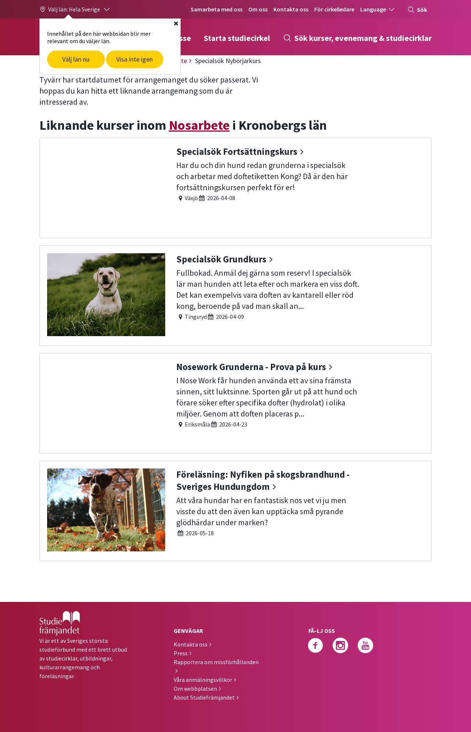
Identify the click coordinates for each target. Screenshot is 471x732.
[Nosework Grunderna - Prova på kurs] (235, 402)
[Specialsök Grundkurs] (235, 294)
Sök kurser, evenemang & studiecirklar (357, 38)
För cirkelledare (334, 9)
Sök (417, 9)
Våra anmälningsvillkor (203, 679)
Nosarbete (199, 125)
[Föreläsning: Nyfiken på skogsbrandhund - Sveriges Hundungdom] (235, 509)
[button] (75, 9)
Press (181, 653)
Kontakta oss (290, 9)
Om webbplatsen (195, 688)
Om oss (258, 9)
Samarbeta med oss (216, 9)
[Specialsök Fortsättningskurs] (235, 187)
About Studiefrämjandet (204, 697)
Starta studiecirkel (237, 38)
